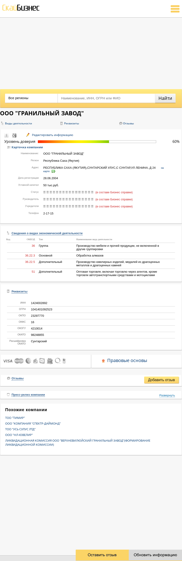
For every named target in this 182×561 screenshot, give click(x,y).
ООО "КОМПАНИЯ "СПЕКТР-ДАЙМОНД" (33, 423)
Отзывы (128, 123)
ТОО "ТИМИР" (15, 418)
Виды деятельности (18, 123)
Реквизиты (71, 123)
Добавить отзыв (161, 380)
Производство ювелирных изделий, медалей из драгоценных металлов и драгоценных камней (118, 263)
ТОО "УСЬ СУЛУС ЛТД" (20, 429)
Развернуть (167, 395)
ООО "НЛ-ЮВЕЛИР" (19, 435)
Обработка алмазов (89, 255)
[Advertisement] (91, 51)
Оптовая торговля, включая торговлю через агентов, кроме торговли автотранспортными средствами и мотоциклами (116, 273)
